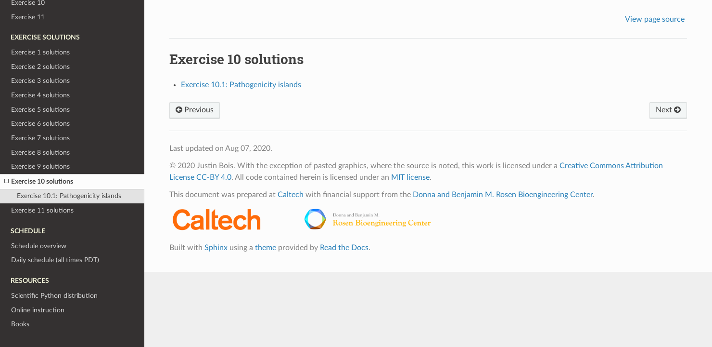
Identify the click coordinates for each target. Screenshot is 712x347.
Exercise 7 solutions (40, 138)
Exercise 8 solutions (40, 152)
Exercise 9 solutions (40, 166)
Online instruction (37, 310)
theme (265, 248)
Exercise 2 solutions (40, 66)
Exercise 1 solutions (40, 52)
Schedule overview (38, 246)
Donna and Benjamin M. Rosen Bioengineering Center (503, 195)
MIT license (410, 177)
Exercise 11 (28, 17)
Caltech (291, 195)
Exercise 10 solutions (38, 181)
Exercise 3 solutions (40, 80)
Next (668, 110)
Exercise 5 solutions (40, 109)
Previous (195, 110)
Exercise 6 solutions (40, 123)
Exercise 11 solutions (42, 210)
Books (20, 324)
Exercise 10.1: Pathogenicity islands (69, 196)
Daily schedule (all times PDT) (55, 260)
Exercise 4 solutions (40, 95)
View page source (655, 19)
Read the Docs (344, 248)
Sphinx (216, 248)
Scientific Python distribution (54, 295)
